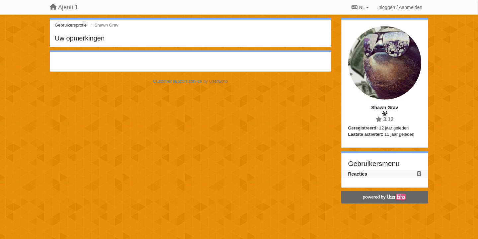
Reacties (357, 174)
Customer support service (177, 81)
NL (360, 7)
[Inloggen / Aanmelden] (400, 7)
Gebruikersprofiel (71, 25)
